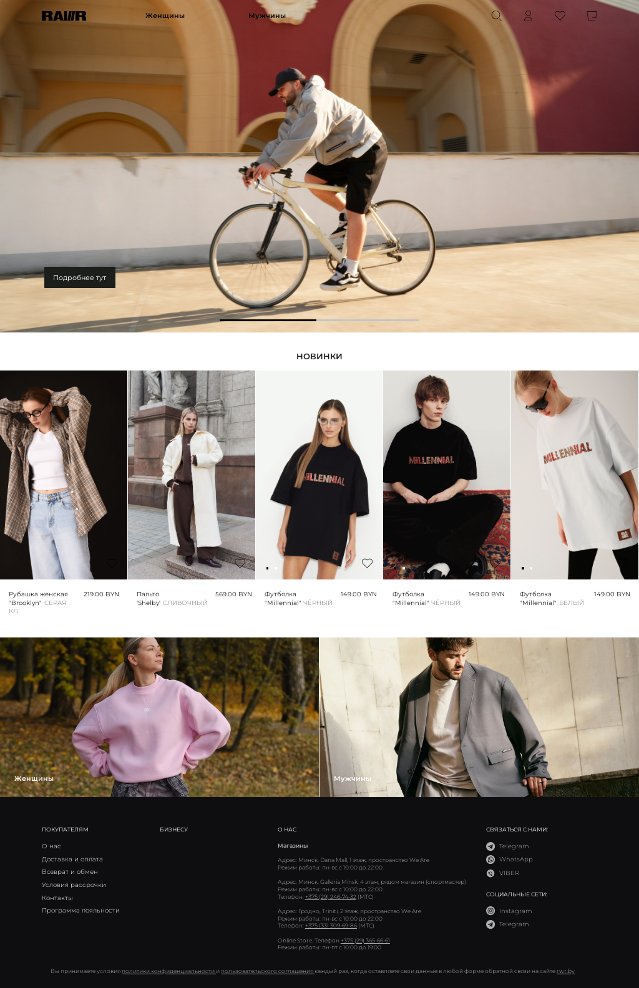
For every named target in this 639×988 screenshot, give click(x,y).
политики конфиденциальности (169, 970)
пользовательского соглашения (268, 970)
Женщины (165, 15)
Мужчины (267, 15)
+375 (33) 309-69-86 (331, 925)
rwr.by (566, 970)
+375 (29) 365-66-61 (365, 940)
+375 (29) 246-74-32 (330, 896)
